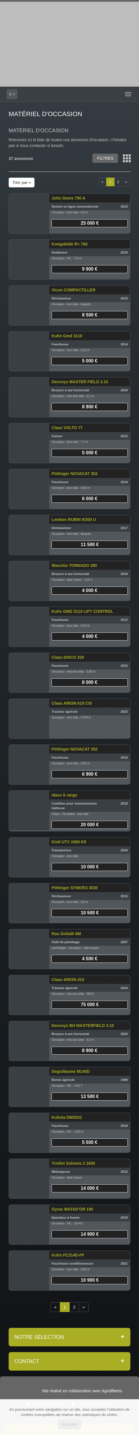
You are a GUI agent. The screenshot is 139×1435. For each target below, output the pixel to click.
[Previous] (102, 182)
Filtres (105, 158)
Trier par (21, 182)
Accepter (69, 1424)
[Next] (126, 182)
